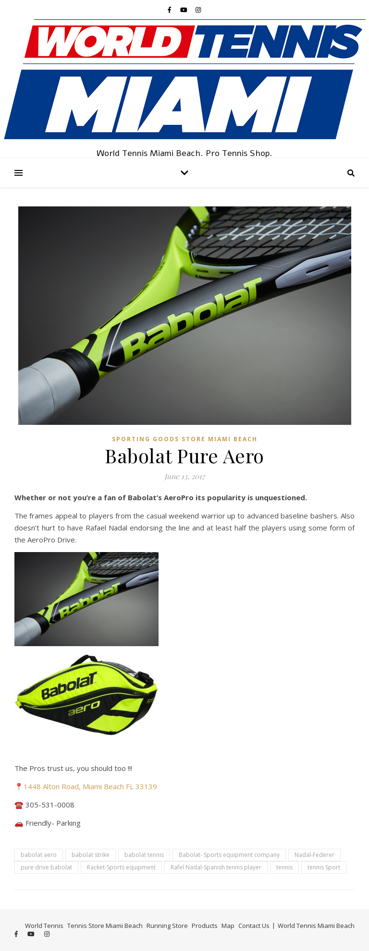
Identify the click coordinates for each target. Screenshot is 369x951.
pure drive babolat (46, 867)
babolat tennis (144, 855)
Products (205, 925)
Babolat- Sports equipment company (229, 855)
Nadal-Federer (314, 855)
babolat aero (39, 855)
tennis (284, 867)
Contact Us (254, 925)
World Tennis (44, 925)
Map (227, 925)
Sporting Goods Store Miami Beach (185, 439)
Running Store (167, 925)
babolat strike (91, 855)
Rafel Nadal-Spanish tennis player (216, 867)
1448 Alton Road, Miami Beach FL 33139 (90, 786)
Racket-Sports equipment (121, 867)
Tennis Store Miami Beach (105, 925)
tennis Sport (324, 867)
